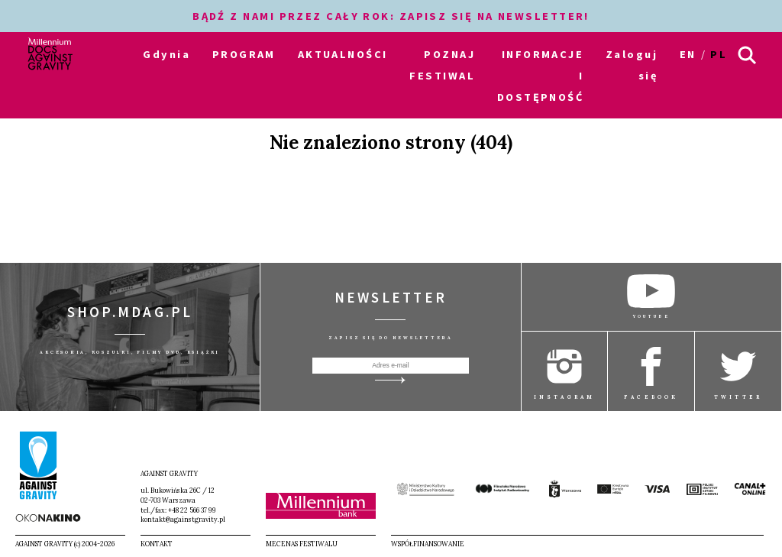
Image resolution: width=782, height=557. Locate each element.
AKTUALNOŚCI (343, 54)
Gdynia (166, 54)
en (688, 54)
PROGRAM (244, 54)
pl (718, 54)
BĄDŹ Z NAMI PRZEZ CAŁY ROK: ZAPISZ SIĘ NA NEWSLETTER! (391, 16)
